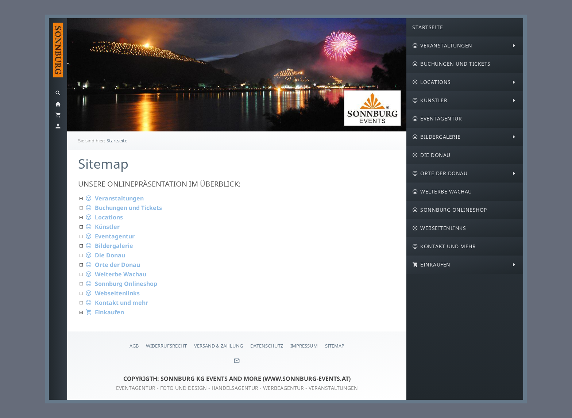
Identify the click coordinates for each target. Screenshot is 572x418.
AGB (134, 345)
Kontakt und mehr (116, 303)
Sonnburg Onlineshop (121, 284)
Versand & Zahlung (218, 345)
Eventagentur (110, 236)
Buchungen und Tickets (123, 208)
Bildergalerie (109, 246)
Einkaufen (104, 312)
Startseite (117, 140)
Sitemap (334, 345)
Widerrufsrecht (166, 345)
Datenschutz (266, 345)
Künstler (102, 227)
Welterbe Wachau (115, 274)
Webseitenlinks (112, 293)
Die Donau (105, 255)
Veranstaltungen (114, 198)
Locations (104, 217)
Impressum (304, 345)
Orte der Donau (112, 265)
